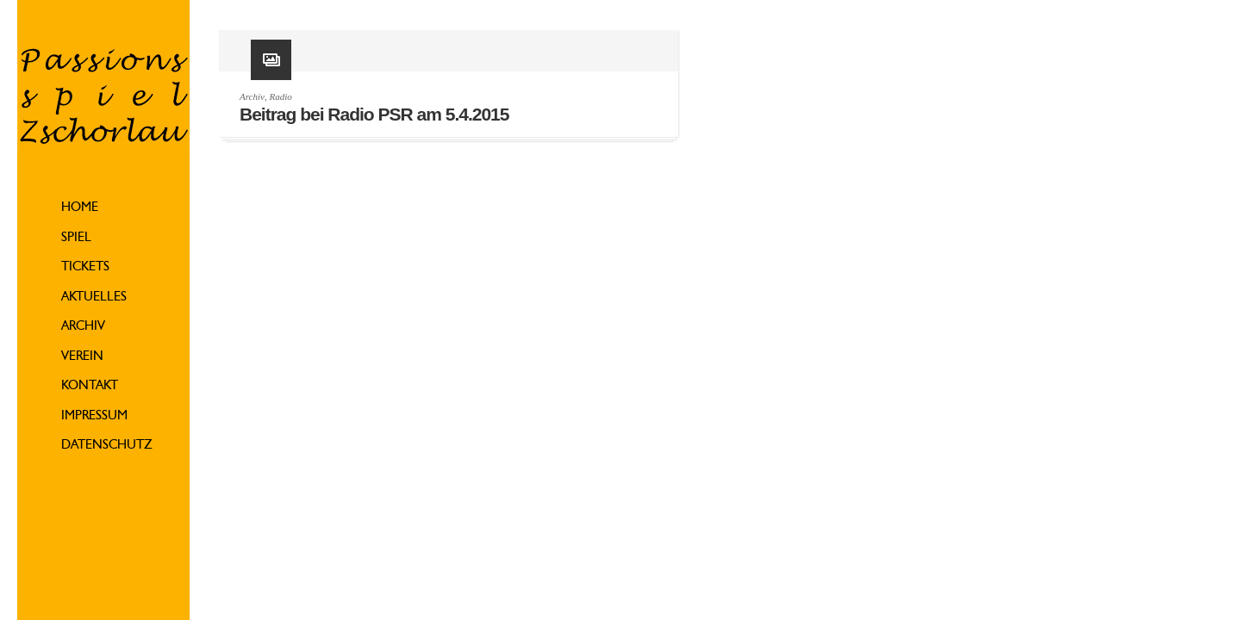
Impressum (94, 416)
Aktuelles (94, 297)
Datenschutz (107, 445)
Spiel (76, 238)
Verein (82, 356)
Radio (280, 96)
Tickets (85, 267)
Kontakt (89, 386)
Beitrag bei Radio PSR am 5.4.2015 (374, 114)
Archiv (83, 326)
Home (79, 208)
